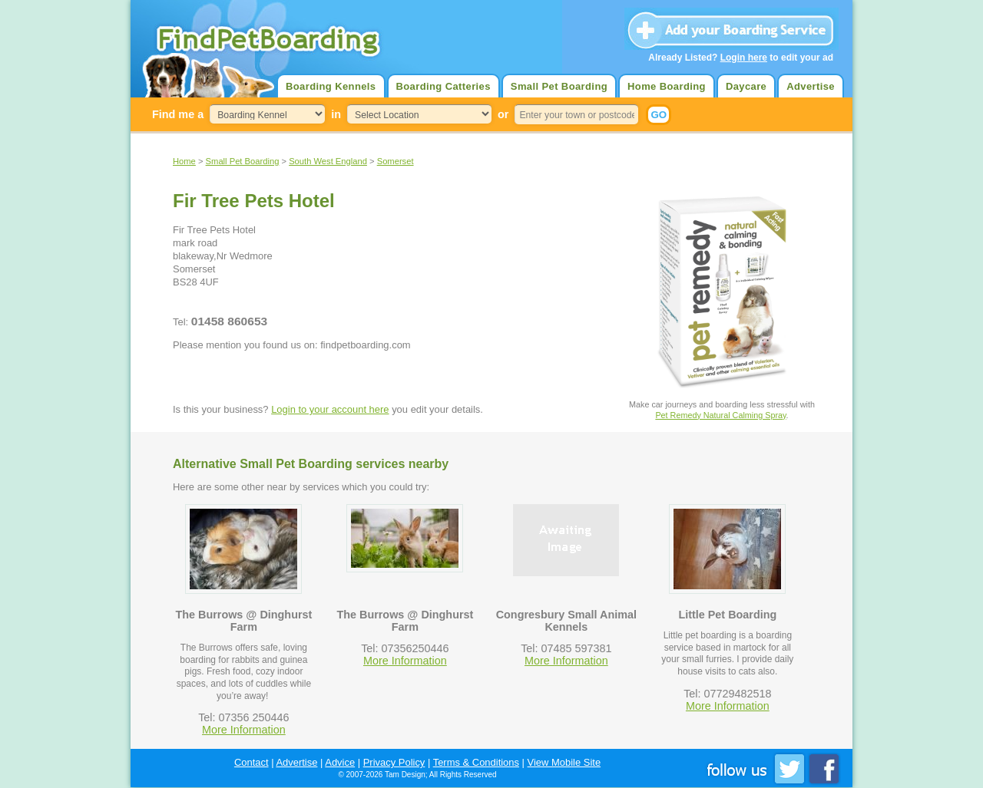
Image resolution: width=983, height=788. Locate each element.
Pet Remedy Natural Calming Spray (720, 415)
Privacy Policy (394, 762)
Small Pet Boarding (559, 86)
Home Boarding (666, 86)
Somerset (395, 161)
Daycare (746, 86)
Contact (251, 762)
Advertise (810, 86)
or (503, 114)
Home (184, 161)
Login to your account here (330, 409)
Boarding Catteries (443, 86)
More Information (244, 730)
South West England (328, 161)
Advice (340, 762)
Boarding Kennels (331, 86)
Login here (743, 57)
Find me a (178, 114)
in (336, 114)
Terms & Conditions (476, 762)
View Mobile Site (564, 762)
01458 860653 (229, 321)
